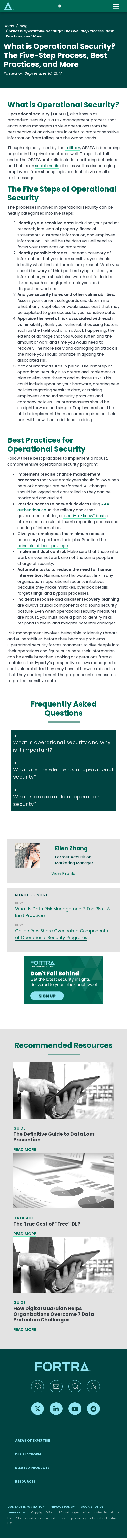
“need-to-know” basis (84, 516)
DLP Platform (28, 1454)
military (72, 148)
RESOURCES (25, 1481)
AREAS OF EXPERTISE (32, 1440)
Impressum (16, 1512)
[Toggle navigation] (116, 6)
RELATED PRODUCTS (32, 1467)
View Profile (63, 873)
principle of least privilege (42, 546)
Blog (23, 25)
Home (9, 25)
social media (47, 166)
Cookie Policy (92, 1507)
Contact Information (26, 1507)
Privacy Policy (62, 1507)
